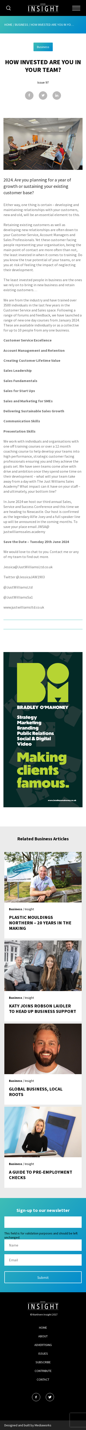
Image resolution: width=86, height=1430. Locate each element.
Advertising (43, 1345)
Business (21, 25)
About (43, 1336)
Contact (43, 1379)
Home (8, 25)
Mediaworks (43, 1425)
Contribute (43, 1371)
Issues (43, 1353)
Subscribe (43, 1362)
